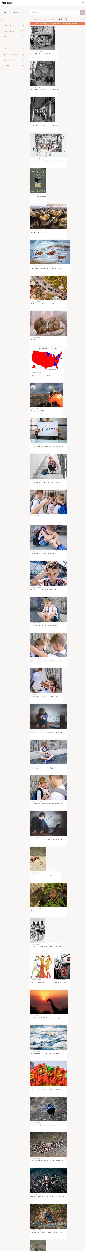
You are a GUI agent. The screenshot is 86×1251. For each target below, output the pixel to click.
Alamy (5, 19)
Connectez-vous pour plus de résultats (57, 24)
